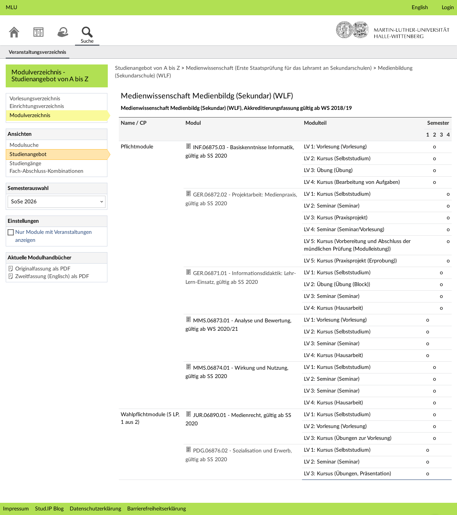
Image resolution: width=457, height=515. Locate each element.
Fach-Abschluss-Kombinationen (46, 171)
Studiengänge (25, 163)
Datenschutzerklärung (95, 509)
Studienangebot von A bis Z (147, 68)
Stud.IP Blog (49, 509)
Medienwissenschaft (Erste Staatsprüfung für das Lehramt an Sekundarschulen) (279, 68)
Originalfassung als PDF (42, 269)
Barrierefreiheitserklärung (156, 509)
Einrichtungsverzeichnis (37, 106)
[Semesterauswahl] (56, 202)
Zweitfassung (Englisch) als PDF (52, 276)
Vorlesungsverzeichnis (35, 98)
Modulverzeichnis (30, 115)
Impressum (16, 509)
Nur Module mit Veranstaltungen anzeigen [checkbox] (53, 236)
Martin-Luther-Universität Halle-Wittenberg (392, 29)
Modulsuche (24, 145)
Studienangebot (28, 154)
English (420, 7)
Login (448, 7)
